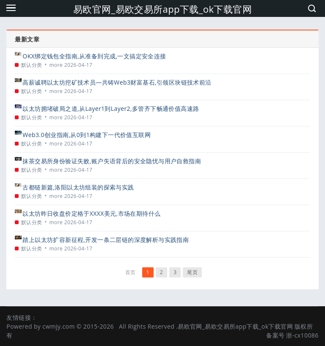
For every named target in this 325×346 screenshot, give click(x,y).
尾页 (192, 272)
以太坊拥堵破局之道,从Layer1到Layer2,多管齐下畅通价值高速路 (110, 108)
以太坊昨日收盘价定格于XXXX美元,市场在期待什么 (91, 213)
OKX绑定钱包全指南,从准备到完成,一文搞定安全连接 (94, 56)
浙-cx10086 (302, 335)
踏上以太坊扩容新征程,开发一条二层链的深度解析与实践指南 (105, 240)
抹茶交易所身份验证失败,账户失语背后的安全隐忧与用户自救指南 (111, 161)
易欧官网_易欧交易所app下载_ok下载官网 (162, 9)
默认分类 (31, 65)
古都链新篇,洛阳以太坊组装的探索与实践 (78, 187)
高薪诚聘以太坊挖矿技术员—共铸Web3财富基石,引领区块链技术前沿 (116, 82)
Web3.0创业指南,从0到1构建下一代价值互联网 (86, 135)
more (56, 65)
